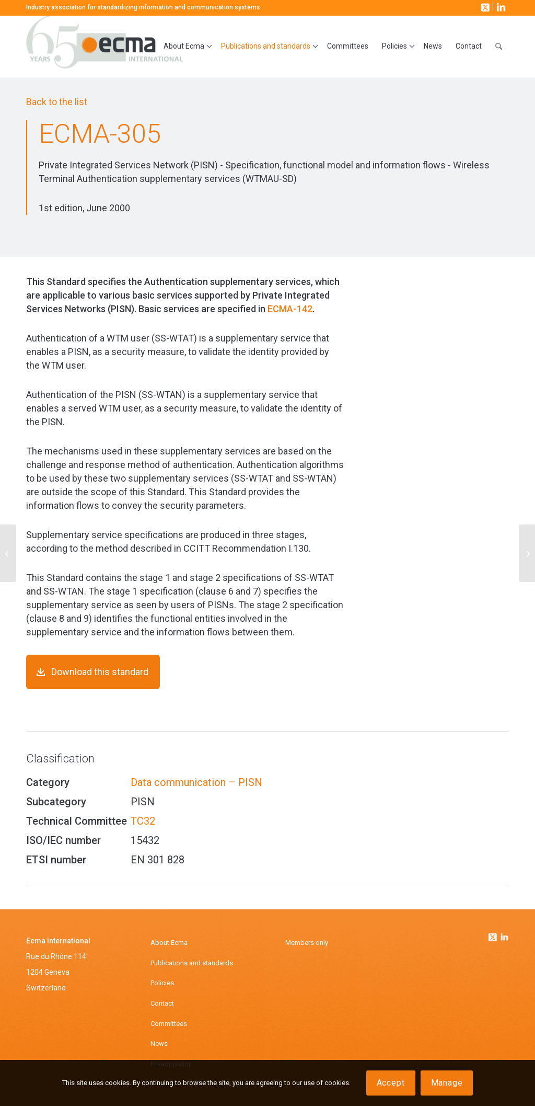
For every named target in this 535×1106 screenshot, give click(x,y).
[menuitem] (185, 46)
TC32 (143, 821)
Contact (162, 1003)
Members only (306, 943)
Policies (162, 983)
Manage (447, 1083)
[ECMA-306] (527, 553)
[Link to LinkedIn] (500, 7)
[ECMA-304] (8, 553)
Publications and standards (191, 963)
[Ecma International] (104, 46)
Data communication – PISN (196, 782)
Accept (391, 1083)
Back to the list (56, 101)
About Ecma (169, 943)
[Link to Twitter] (494, 934)
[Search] (499, 46)
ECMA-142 (290, 308)
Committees (168, 1024)
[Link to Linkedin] (504, 938)
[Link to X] (484, 7)
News (159, 1043)
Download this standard (99, 671)
